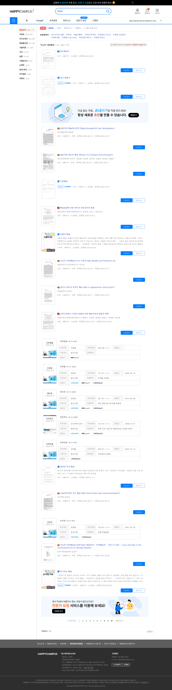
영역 (59, 28)
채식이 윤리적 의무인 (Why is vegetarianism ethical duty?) (87, 287)
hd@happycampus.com (125, 660)
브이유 (67, 520)
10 (112, 621)
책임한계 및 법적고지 (127, 644)
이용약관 (63, 644)
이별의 (65, 234)
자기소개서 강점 (57, 34)
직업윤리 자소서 (104, 34)
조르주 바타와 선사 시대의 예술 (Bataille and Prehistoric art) (88, 260)
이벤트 (95, 20)
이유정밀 (68, 341)
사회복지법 (55, 37)
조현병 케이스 (99, 37)
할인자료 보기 (90, 28)
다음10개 (119, 620)
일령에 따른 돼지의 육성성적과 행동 (77, 207)
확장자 (78, 28)
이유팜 (68, 366)
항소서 (64, 51)
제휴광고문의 (52, 644)
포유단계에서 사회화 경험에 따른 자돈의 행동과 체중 (84, 313)
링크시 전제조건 (110, 644)
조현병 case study (69, 37)
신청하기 (150, 631)
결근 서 (65, 77)
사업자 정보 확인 (88, 668)
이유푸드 (69, 417)
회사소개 (40, 644)
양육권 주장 (67, 466)
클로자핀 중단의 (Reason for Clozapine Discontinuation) (86, 154)
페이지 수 (68, 28)
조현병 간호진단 (119, 34)
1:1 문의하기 (117, 665)
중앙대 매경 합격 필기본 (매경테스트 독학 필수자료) (143, 21)
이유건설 (68, 442)
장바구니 (139, 70)
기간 (42, 28)
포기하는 (66, 571)
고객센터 (126, 665)
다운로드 (126, 70)
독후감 (68, 34)
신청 (64, 181)
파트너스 (67, 20)
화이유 (68, 391)
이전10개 (71, 620)
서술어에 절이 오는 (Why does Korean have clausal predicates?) (90, 493)
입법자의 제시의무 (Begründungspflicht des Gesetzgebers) (87, 128)
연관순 (51, 28)
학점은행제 (78, 34)
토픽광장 (53, 20)
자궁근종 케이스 (85, 37)
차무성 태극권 (90, 34)
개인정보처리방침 (76, 644)
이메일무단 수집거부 (93, 644)
